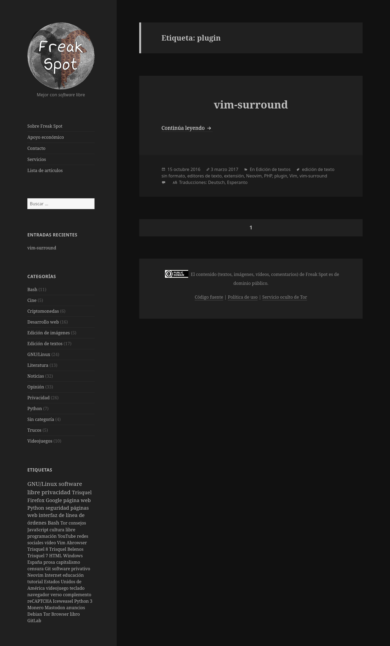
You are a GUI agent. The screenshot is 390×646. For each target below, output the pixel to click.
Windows (73, 556)
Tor (64, 523)
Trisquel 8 (38, 549)
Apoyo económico (45, 137)
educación (73, 575)
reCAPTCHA (40, 601)
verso (57, 595)
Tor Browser (56, 614)
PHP (268, 176)
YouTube (67, 536)
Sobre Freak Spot (44, 126)
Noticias (35, 376)
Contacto (36, 148)
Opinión (35, 387)
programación (42, 536)
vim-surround (41, 248)
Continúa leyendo (186, 127)
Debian (35, 614)
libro (75, 614)
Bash (32, 289)
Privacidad (38, 398)
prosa (50, 562)
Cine (32, 300)
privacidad (56, 492)
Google (54, 500)
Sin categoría (40, 419)
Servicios (36, 159)
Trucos (34, 430)
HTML (56, 556)
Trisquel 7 (38, 556)
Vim (62, 543)
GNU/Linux (38, 354)
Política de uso (243, 297)
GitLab (34, 621)
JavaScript (38, 530)
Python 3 (83, 601)
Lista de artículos (45, 170)
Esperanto (237, 182)
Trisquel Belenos (66, 549)
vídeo (50, 543)
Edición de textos (45, 344)
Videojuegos (39, 441)
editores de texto (204, 176)
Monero (36, 608)
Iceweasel (63, 601)
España (35, 562)
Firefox (36, 500)
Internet (54, 575)
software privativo (71, 569)
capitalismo (68, 562)
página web (77, 500)
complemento (77, 595)
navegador (39, 595)
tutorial (35, 582)
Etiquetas (39, 470)
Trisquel (82, 492)
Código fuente (209, 297)
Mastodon (55, 608)
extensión (234, 176)
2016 (195, 169)
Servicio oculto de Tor (284, 297)
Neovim (36, 575)
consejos (77, 523)
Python (34, 408)
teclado (77, 588)
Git (48, 569)
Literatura (37, 365)
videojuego (58, 588)
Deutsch (216, 182)
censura (36, 569)
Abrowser (77, 543)
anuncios (75, 608)
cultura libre (62, 530)
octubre (181, 169)
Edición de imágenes (48, 333)
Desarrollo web (43, 322)
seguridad (58, 507)
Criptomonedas (43, 311)
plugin (280, 176)
